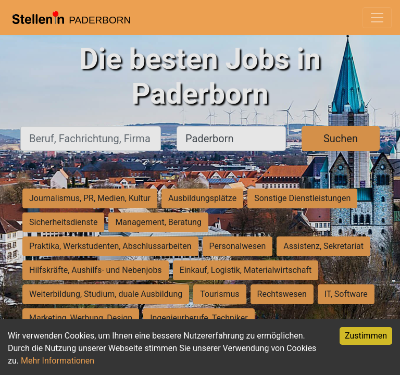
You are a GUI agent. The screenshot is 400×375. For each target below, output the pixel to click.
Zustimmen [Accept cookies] (366, 336)
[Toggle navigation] (377, 17)
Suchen (340, 138)
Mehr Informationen (57, 361)
